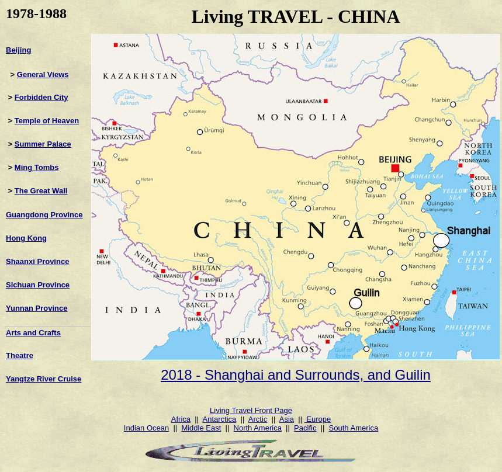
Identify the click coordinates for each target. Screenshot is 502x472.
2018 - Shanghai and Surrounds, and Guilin (296, 375)
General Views (43, 74)
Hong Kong (26, 238)
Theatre (19, 355)
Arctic (258, 419)
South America (354, 428)
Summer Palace (43, 144)
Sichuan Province (38, 284)
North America (258, 428)
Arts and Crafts (33, 332)
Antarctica (220, 419)
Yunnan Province (36, 308)
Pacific (305, 428)
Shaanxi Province (37, 261)
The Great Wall (41, 190)
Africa (181, 419)
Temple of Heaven (47, 120)
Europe (317, 419)
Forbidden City (41, 97)
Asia (286, 419)
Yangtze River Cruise (43, 378)
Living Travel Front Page (251, 410)
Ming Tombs (37, 167)
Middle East (201, 428)
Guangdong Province (44, 214)
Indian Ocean (146, 428)
